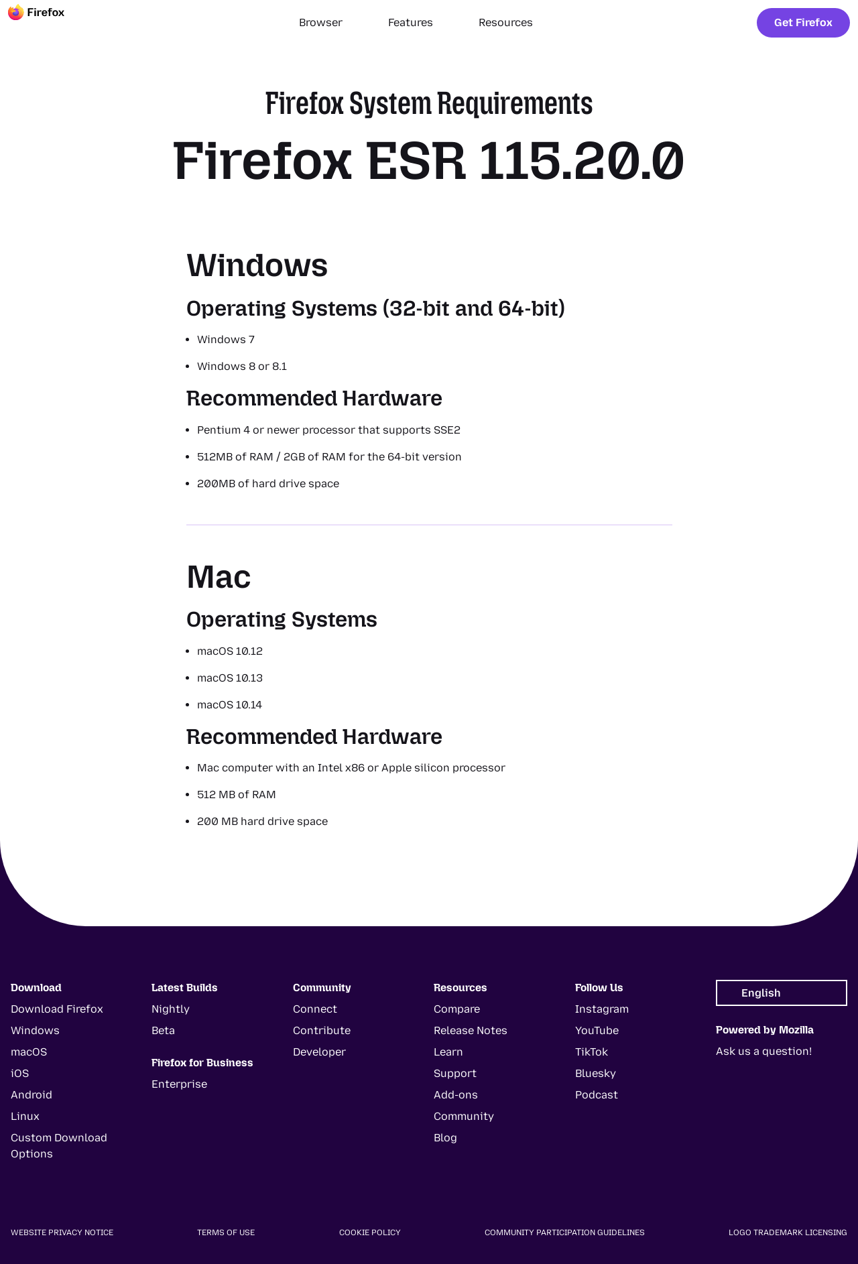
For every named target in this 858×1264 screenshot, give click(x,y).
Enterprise (179, 1084)
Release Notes (470, 1030)
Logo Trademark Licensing (788, 1232)
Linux (25, 1116)
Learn (448, 1052)
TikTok (591, 1052)
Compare (457, 1009)
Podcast (596, 1094)
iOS (20, 1073)
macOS (29, 1052)
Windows (35, 1030)
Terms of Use (226, 1232)
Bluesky (595, 1073)
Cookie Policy (370, 1232)
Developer (319, 1052)
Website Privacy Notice (62, 1232)
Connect (315, 1009)
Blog (445, 1137)
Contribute (322, 1030)
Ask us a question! (764, 1051)
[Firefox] (48, 23)
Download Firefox (57, 1009)
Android (31, 1094)
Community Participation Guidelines (565, 1232)
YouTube (597, 1030)
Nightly (170, 1009)
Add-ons (456, 1094)
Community (464, 1116)
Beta (163, 1030)
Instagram (602, 1009)
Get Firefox (803, 22)
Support (455, 1073)
